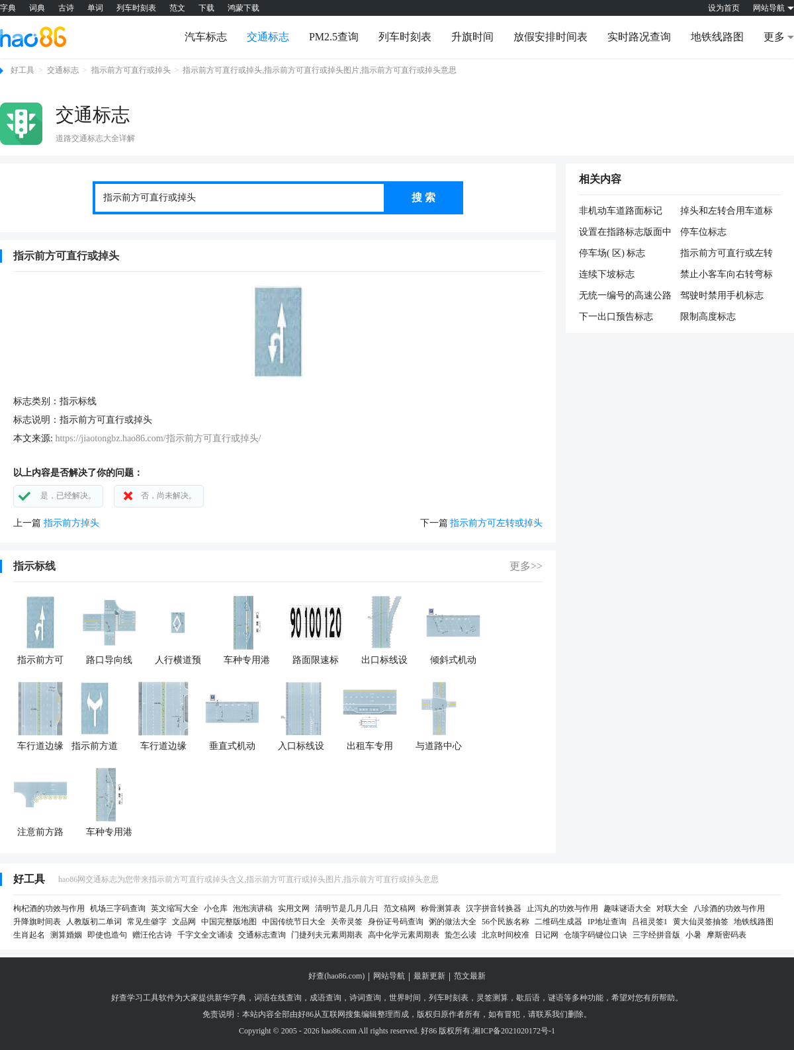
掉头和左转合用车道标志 (726, 212)
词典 (37, 8)
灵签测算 (492, 997)
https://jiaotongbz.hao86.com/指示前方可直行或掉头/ (158, 438)
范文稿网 (400, 908)
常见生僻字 (147, 921)
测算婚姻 (66, 935)
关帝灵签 (347, 921)
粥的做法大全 (452, 921)
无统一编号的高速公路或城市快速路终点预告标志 (625, 296)
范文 (177, 8)
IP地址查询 (607, 921)
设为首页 (724, 8)
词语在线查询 (278, 997)
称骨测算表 (441, 908)
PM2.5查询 (334, 36)
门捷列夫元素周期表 (327, 935)
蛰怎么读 (460, 935)
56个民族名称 (505, 921)
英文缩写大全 (174, 908)
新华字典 (230, 997)
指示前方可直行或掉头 (131, 70)
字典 (8, 8)
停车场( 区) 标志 (612, 253)
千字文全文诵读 (205, 935)
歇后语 (528, 997)
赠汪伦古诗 (152, 935)
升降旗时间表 (37, 921)
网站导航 (389, 976)
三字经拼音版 (656, 935)
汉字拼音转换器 (493, 908)
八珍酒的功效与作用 (729, 908)
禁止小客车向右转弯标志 (726, 275)
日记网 (546, 935)
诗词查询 (365, 997)
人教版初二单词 (94, 921)
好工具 (22, 70)
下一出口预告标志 (616, 317)
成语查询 (325, 997)
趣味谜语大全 (627, 908)
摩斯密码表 (726, 935)
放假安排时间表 (550, 36)
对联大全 (672, 908)
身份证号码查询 (395, 921)
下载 (206, 8)
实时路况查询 (639, 36)
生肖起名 (29, 935)
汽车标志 (206, 36)
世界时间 (405, 997)
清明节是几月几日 (346, 908)
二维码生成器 (558, 921)
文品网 (184, 921)
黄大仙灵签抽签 (700, 921)
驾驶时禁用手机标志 (722, 295)
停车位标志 (703, 232)
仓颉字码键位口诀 (595, 935)
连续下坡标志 (607, 274)
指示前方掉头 (71, 523)
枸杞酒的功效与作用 (49, 908)
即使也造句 (107, 935)
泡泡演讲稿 (253, 908)
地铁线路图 (717, 36)
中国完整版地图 (229, 921)
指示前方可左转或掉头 (496, 523)
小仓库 (216, 908)
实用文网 (294, 908)
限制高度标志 (708, 317)
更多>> (526, 566)
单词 (95, 8)
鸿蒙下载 (243, 8)
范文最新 (470, 976)
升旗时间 (472, 36)
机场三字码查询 (118, 908)
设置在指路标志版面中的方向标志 (625, 233)
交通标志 (268, 36)
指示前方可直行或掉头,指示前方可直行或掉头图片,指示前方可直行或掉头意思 (320, 70)
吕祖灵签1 (650, 921)
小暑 (693, 935)
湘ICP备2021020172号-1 (513, 1030)
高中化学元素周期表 (403, 935)
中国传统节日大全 (294, 921)
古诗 (66, 8)
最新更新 (429, 976)
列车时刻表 (136, 8)
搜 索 (423, 197)
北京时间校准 (505, 935)
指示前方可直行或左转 (726, 253)
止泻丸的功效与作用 (562, 908)
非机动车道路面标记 (620, 211)
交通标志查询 (262, 935)
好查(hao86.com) (336, 976)
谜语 (556, 997)
